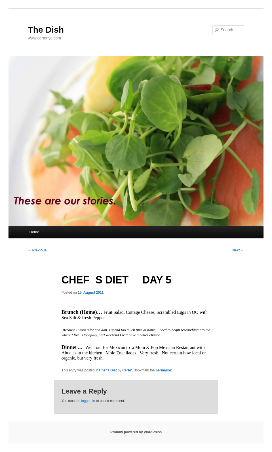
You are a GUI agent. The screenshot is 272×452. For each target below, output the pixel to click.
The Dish (46, 29)
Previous (37, 250)
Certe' (127, 370)
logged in (88, 401)
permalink (164, 370)
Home (34, 232)
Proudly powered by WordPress (136, 432)
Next (238, 250)
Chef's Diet (108, 370)
